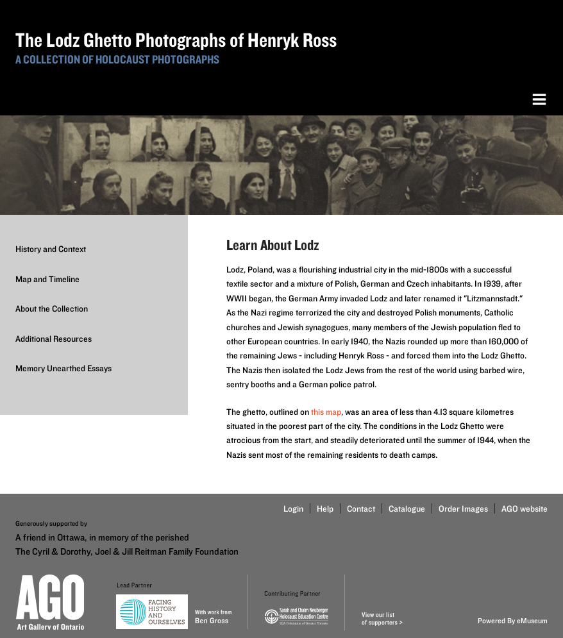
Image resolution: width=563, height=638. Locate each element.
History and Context (50, 249)
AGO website (524, 508)
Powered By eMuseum (513, 620)
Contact (361, 508)
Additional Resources (53, 338)
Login (293, 508)
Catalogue (407, 508)
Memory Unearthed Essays (63, 368)
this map (326, 412)
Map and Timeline (47, 279)
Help (325, 508)
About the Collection (51, 308)
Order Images (463, 508)
